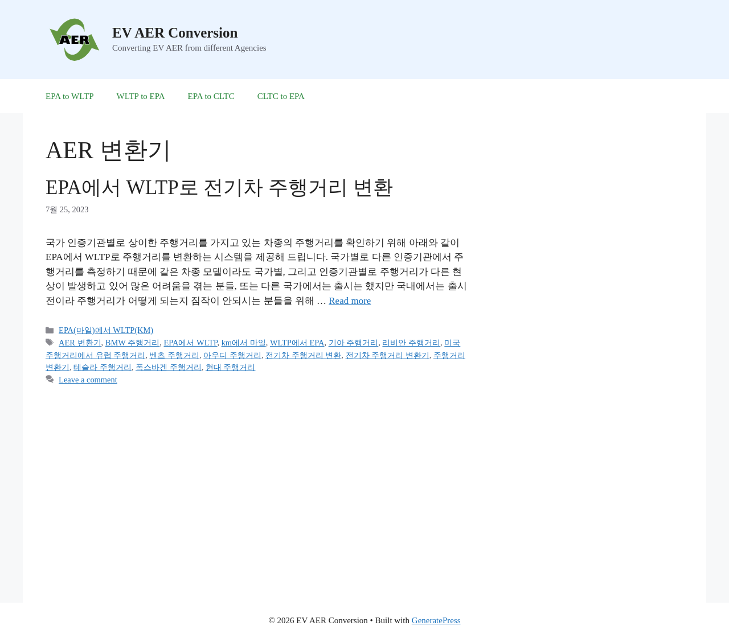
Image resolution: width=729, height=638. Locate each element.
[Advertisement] (588, 329)
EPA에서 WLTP (190, 342)
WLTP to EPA (140, 96)
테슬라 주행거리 (102, 367)
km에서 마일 (244, 342)
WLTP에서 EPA (297, 342)
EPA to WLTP (69, 96)
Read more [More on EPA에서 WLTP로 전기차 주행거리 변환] (350, 300)
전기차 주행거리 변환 (303, 355)
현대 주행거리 (231, 367)
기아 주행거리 (354, 342)
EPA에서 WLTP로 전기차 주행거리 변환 (219, 187)
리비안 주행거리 (411, 342)
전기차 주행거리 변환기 (387, 355)
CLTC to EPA (281, 96)
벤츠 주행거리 (174, 355)
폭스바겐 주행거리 (169, 367)
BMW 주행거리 (132, 342)
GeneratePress (436, 620)
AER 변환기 (80, 342)
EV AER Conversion (174, 32)
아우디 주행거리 (232, 355)
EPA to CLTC (211, 96)
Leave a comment (88, 379)
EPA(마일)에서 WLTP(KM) (106, 330)
